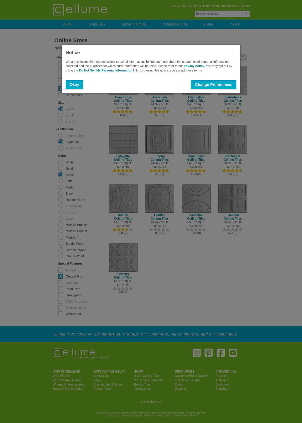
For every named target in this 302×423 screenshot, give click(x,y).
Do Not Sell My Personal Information (105, 70)
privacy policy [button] (194, 66)
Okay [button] (74, 84)
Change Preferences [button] (213, 84)
